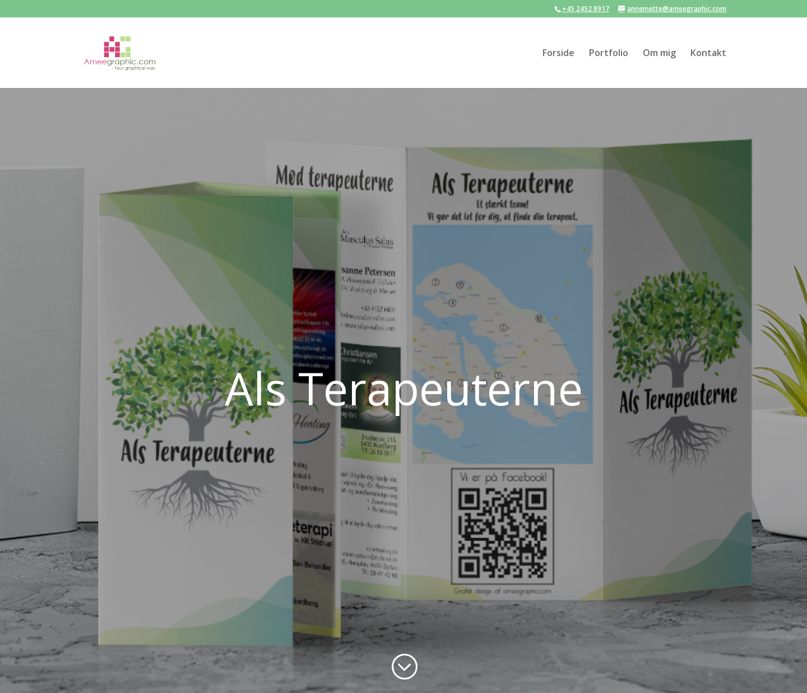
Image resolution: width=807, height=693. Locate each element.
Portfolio (608, 54)
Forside (558, 54)
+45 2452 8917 (585, 8)
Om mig (659, 54)
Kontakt (708, 54)
